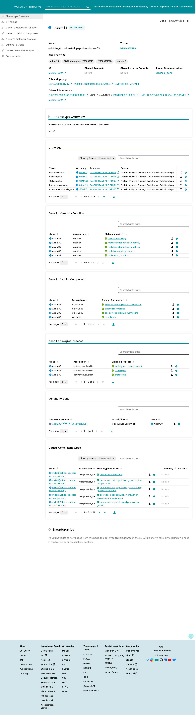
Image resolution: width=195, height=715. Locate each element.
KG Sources (47, 696)
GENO (65, 682)
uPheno (66, 660)
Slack (130, 655)
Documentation (49, 677)
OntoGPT (88, 681)
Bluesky (131, 673)
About (96, 7)
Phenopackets (91, 690)
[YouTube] (169, 659)
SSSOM (87, 668)
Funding (24, 673)
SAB (22, 660)
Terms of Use (48, 682)
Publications (26, 668)
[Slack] (151, 659)
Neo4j (45, 660)
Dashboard (47, 700)
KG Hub (108, 662)
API (44, 655)
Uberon (66, 655)
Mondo (66, 650)
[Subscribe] (147, 659)
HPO (64, 664)
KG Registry (111, 667)
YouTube (132, 668)
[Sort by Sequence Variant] (70, 419)
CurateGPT (89, 686)
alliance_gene (164, 73)
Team (23, 655)
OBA (64, 673)
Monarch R (48, 664)
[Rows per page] (64, 197)
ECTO (65, 691)
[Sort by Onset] (186, 468)
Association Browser (47, 706)
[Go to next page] (98, 196)
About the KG (48, 691)
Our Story (25, 650)
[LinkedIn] (165, 659)
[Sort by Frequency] (175, 468)
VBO (64, 677)
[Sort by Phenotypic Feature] (120, 468)
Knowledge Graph (111, 7)
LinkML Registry (113, 672)
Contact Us (26, 664)
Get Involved (132, 650)
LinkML (86, 663)
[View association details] (185, 172)
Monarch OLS (112, 650)
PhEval (86, 659)
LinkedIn (131, 664)
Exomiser (88, 654)
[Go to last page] (103, 196)
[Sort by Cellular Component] (126, 299)
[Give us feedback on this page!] (191, 636)
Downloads (47, 650)
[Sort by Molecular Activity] (126, 233)
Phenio (65, 668)
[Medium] (157, 659)
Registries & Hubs (168, 7)
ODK (85, 677)
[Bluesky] (174, 659)
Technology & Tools (147, 7)
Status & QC (47, 668)
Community (185, 7)
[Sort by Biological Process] (133, 361)
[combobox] (68, 7)
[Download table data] (113, 196)
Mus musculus (128, 48)
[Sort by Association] (87, 233)
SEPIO (65, 686)
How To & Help (48, 673)
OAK (85, 672)
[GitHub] (161, 659)
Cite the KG (47, 686)
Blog (129, 660)
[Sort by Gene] (57, 233)
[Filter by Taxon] (97, 158)
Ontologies (128, 7)
